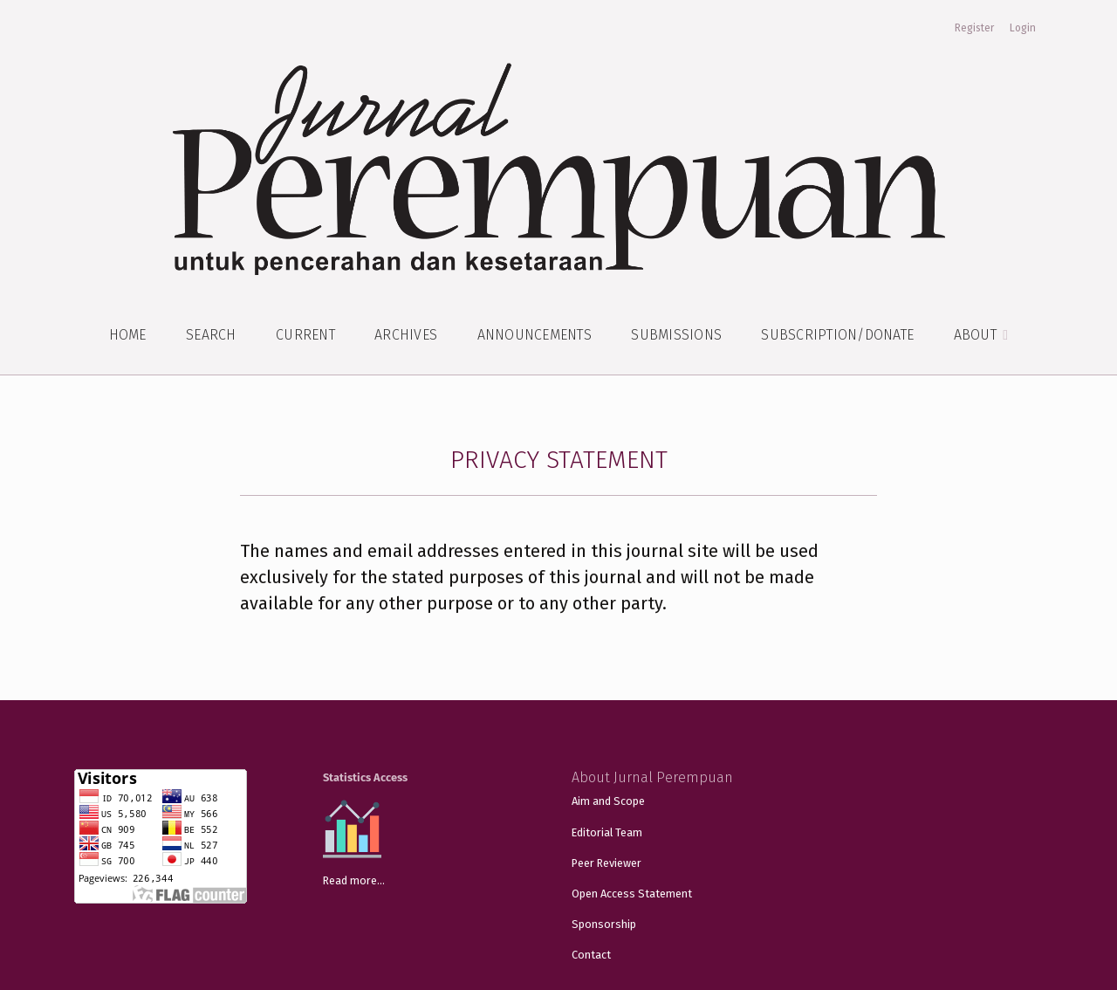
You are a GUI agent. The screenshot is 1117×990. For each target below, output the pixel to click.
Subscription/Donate (837, 335)
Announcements (534, 335)
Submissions (676, 335)
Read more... (354, 880)
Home (128, 335)
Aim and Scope (608, 801)
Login (1023, 28)
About (977, 335)
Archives (405, 335)
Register (974, 28)
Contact (591, 954)
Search (211, 335)
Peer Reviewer (606, 863)
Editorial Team (607, 832)
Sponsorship (604, 924)
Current (305, 335)
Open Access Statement (632, 893)
